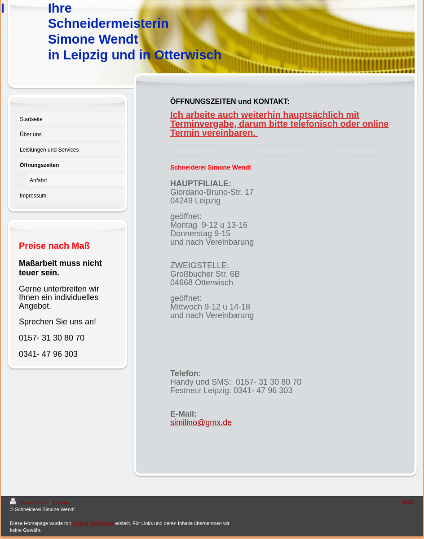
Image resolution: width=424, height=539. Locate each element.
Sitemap (61, 502)
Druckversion (29, 502)
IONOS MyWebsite (93, 523)
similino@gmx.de (201, 422)
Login (408, 501)
